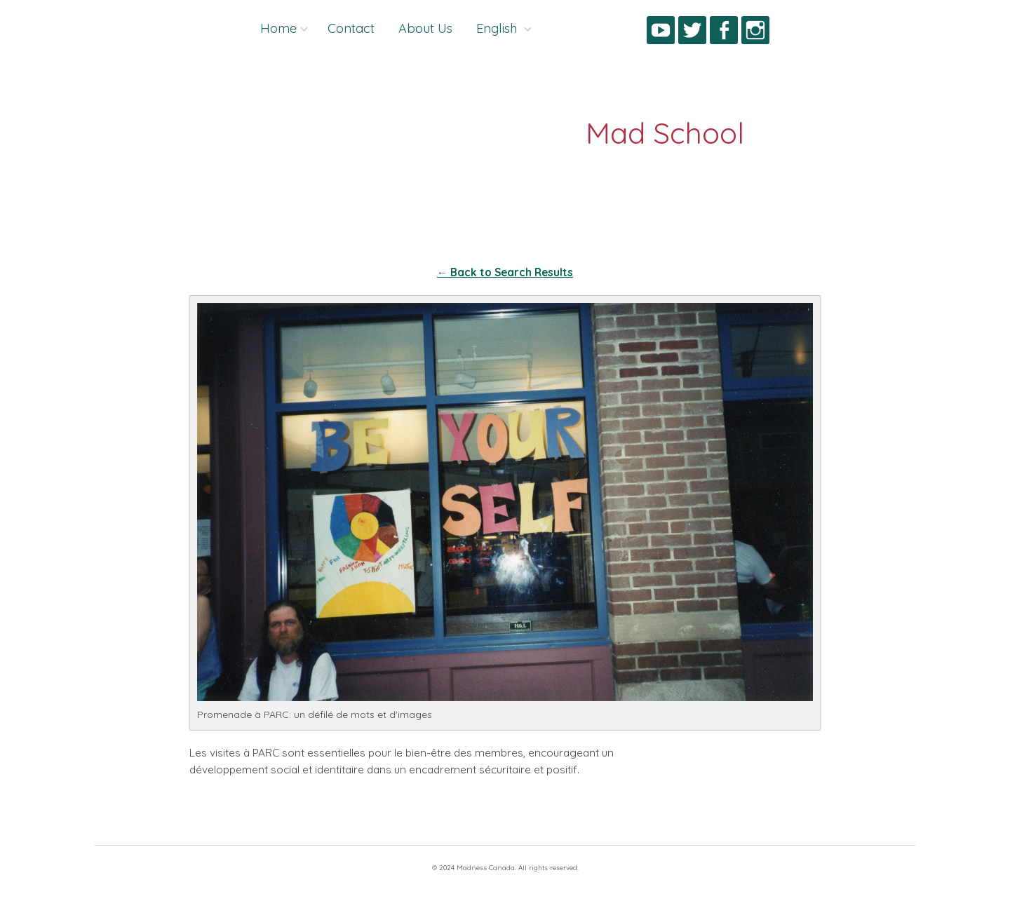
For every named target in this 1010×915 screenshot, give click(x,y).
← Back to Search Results (505, 272)
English (498, 28)
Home (278, 28)
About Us (425, 28)
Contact (351, 28)
